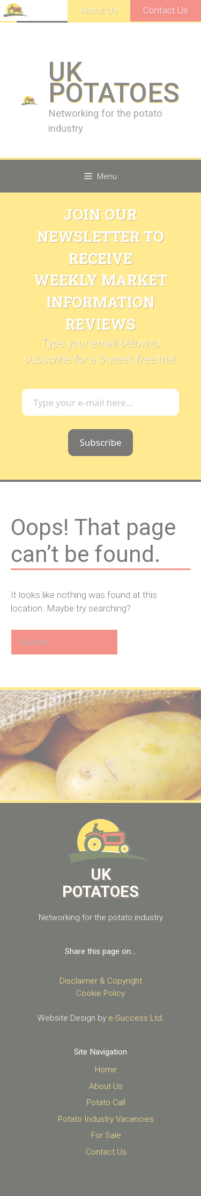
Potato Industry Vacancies (106, 1119)
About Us (98, 10)
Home (106, 1069)
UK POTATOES (114, 82)
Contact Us (165, 10)
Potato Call (105, 1102)
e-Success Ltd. (136, 1018)
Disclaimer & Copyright (100, 981)
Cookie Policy (100, 993)
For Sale (106, 1135)
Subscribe (100, 442)
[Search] (136, 642)
